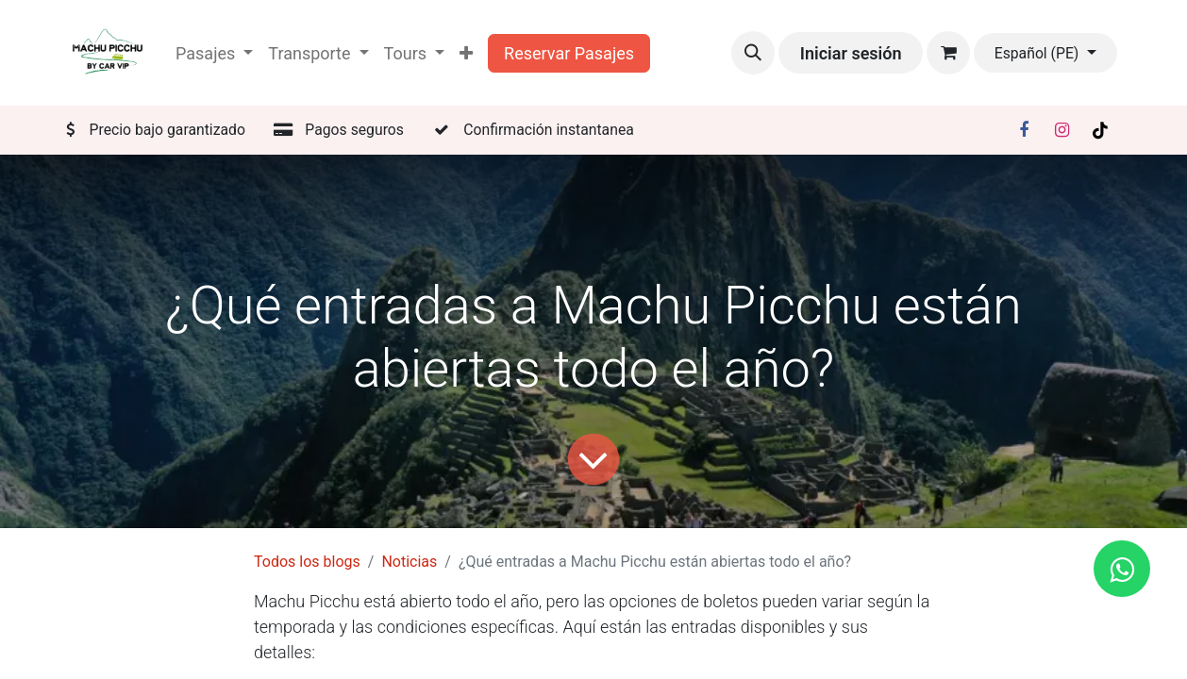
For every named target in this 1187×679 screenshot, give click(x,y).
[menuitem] (466, 53)
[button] (753, 53)
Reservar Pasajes (569, 53)
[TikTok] (1100, 130)
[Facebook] (1024, 130)
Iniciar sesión (851, 53)
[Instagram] (1062, 130)
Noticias (409, 562)
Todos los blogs (307, 562)
